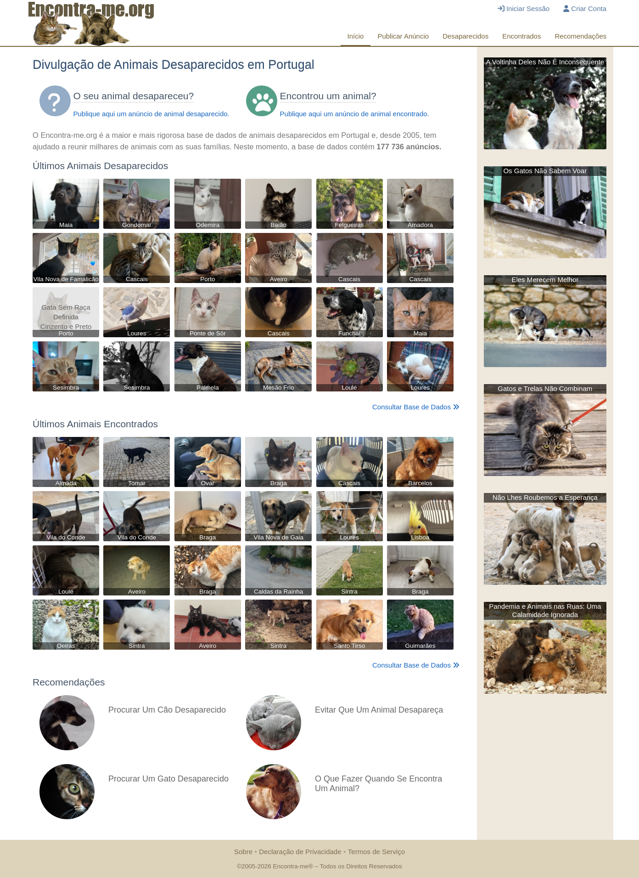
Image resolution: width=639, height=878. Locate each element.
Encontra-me (290, 866)
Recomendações (580, 36)
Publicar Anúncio (403, 36)
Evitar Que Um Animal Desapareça (379, 709)
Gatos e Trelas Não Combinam (545, 388)
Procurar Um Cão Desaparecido (167, 709)
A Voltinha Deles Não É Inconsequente (545, 62)
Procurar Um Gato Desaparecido (168, 778)
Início (356, 36)
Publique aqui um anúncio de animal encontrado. (354, 114)
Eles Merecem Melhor (544, 279)
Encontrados (521, 36)
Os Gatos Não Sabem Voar (545, 171)
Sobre (243, 851)
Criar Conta (584, 8)
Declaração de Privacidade (300, 851)
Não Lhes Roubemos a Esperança (545, 497)
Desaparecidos (465, 36)
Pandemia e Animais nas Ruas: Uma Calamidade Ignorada (545, 610)
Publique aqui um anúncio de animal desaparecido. (151, 114)
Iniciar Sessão (523, 8)
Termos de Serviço (376, 851)
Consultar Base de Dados (416, 407)
